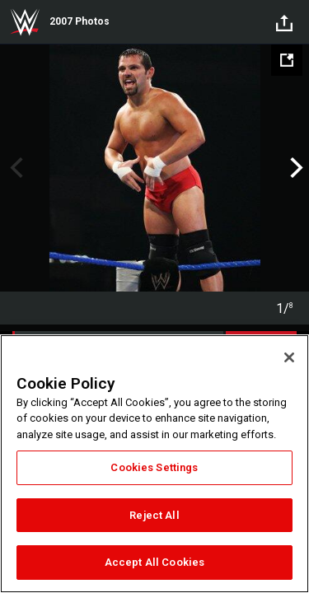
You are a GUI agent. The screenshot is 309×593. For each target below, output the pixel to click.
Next (294, 168)
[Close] (289, 357)
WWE (24, 22)
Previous (14, 168)
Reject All (154, 515)
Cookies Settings (154, 467)
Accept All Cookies (154, 562)
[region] (154, 463)
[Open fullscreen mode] (286, 60)
